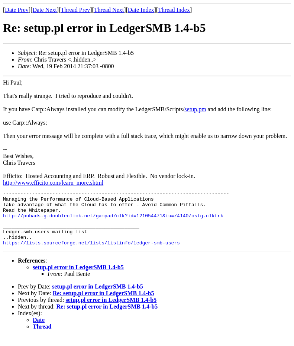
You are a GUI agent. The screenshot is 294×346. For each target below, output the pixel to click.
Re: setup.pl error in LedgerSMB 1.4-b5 (103, 303)
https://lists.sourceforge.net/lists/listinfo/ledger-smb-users (91, 252)
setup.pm (195, 109)
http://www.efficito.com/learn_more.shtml (53, 182)
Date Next (45, 10)
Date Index (141, 10)
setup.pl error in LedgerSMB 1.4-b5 (78, 277)
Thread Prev (75, 10)
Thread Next (109, 10)
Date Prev (17, 10)
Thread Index (174, 10)
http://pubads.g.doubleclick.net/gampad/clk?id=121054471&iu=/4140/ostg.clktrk (113, 221)
